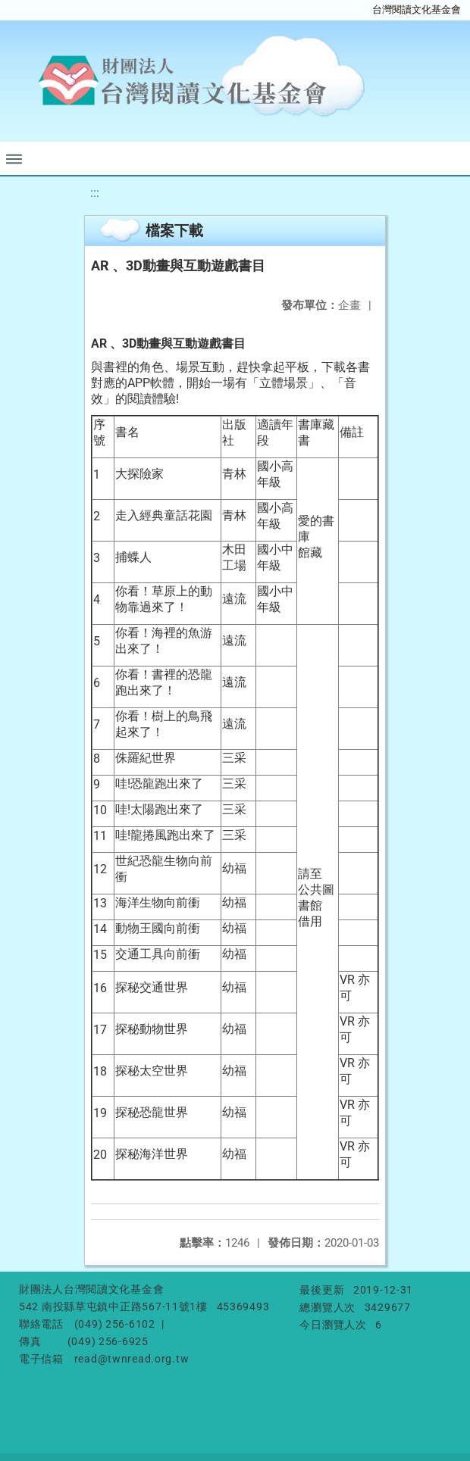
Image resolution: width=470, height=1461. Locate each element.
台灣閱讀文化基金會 (416, 9)
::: (94, 193)
